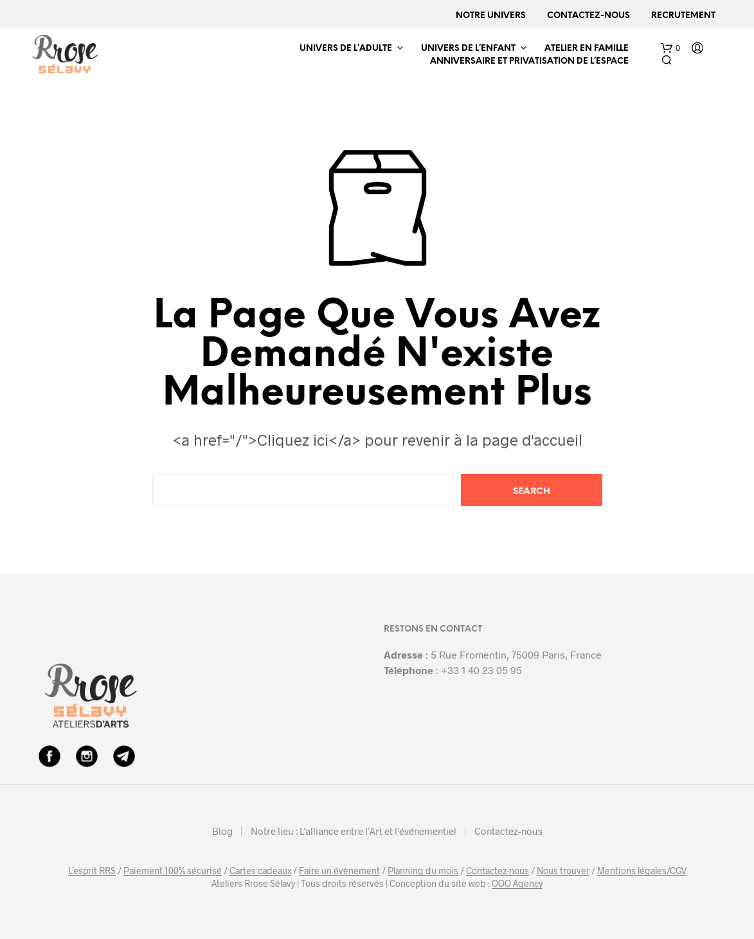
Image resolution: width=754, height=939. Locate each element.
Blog (222, 831)
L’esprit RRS (92, 871)
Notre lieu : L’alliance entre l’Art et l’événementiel (353, 831)
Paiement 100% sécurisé (172, 871)
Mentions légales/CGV (642, 871)
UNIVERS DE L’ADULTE (346, 48)
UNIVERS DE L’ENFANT (468, 48)
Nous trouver (563, 871)
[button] (670, 48)
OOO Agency (517, 884)
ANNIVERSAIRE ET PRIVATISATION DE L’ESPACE (529, 61)
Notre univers (491, 16)
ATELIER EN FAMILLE (586, 48)
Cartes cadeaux (260, 871)
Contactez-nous (588, 16)
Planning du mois (423, 871)
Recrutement (683, 16)
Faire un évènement (339, 871)
